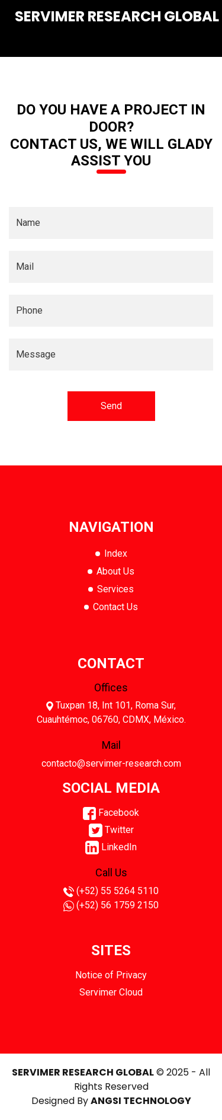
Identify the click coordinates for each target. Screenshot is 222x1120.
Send (111, 405)
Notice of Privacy (111, 975)
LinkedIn (111, 847)
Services (115, 589)
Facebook (111, 812)
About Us (115, 571)
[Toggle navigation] (190, 42)
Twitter (111, 829)
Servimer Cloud (111, 992)
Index (115, 553)
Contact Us (115, 606)
